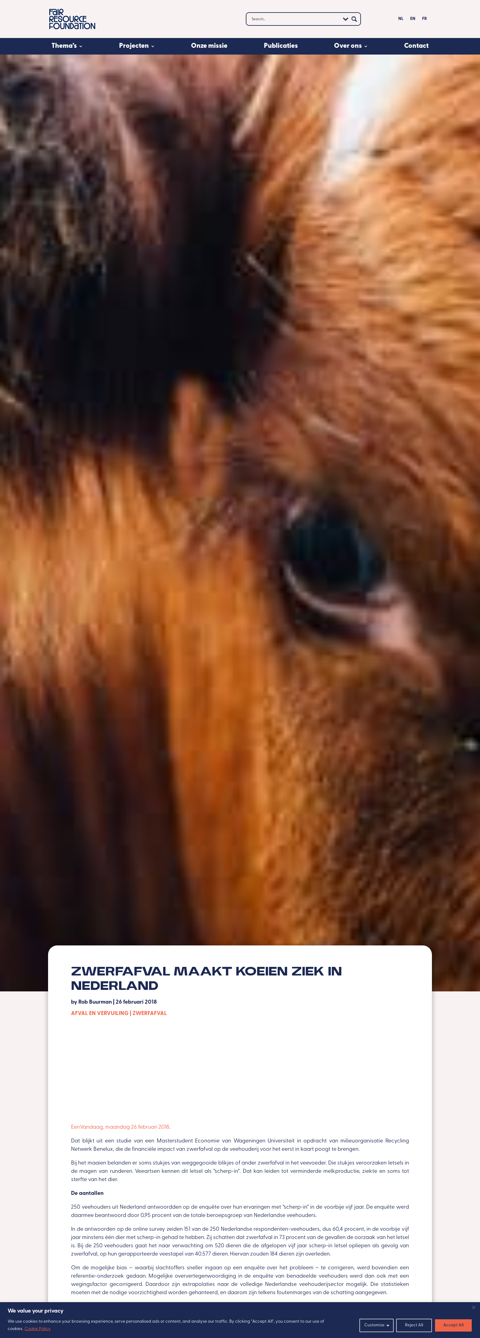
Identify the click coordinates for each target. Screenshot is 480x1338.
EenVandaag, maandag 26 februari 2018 (120, 1127)
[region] (240, 1320)
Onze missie (209, 46)
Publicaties (281, 46)
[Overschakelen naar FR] (424, 20)
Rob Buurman (95, 1002)
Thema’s (64, 46)
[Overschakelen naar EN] (412, 20)
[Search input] (295, 19)
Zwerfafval (150, 1014)
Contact (416, 46)
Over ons (348, 46)
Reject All (414, 1325)
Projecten (134, 46)
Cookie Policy (37, 1329)
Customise (374, 1325)
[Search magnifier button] (354, 19)
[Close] (473, 1307)
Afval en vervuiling (100, 1014)
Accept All (453, 1325)
